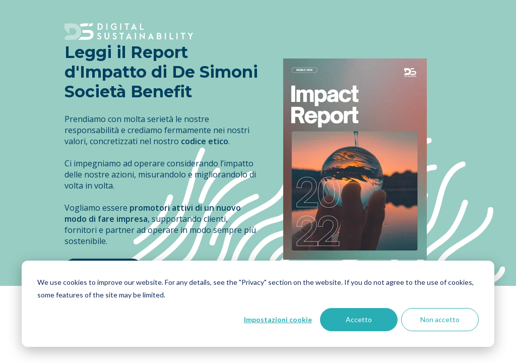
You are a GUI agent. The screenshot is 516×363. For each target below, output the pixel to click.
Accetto (359, 319)
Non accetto (440, 319)
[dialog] (258, 304)
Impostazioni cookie (278, 319)
